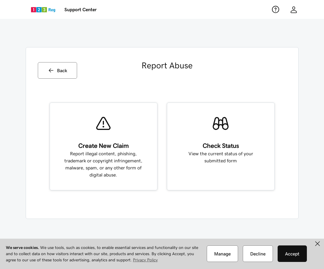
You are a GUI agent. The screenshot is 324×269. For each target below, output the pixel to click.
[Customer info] (293, 9)
